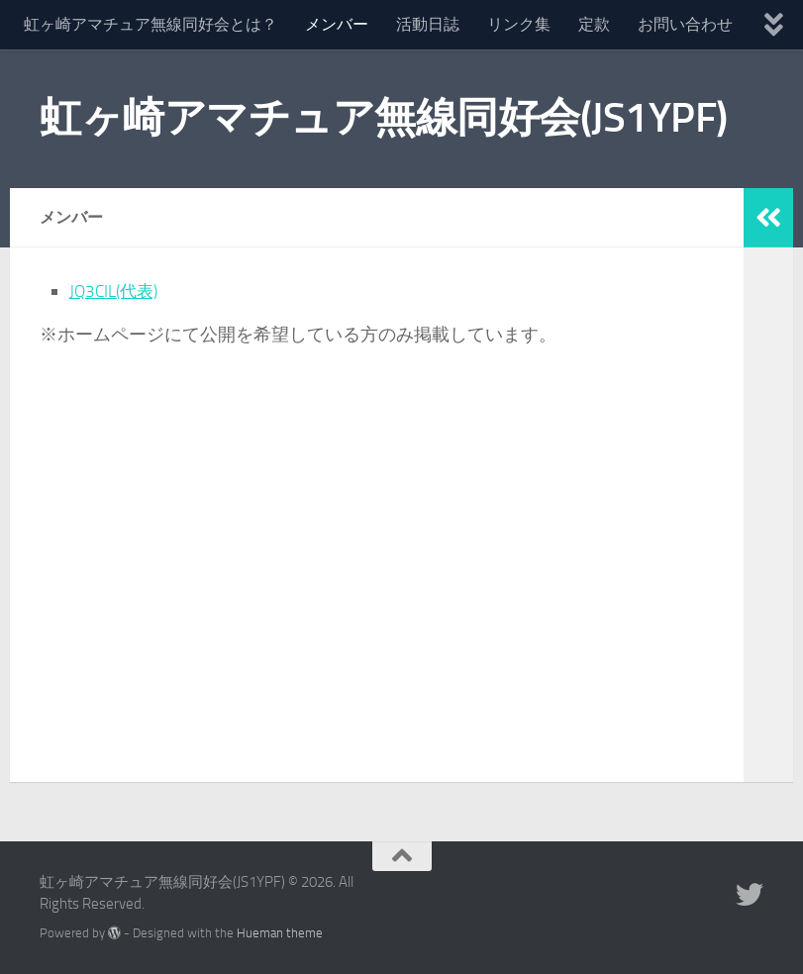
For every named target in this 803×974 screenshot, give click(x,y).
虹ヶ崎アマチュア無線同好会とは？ (150, 24)
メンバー (336, 24)
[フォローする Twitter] (749, 895)
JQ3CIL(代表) (116, 291)
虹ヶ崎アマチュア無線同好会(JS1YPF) (384, 118)
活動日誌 (427, 24)
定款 (594, 24)
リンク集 (519, 24)
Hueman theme (280, 932)
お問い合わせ (685, 24)
